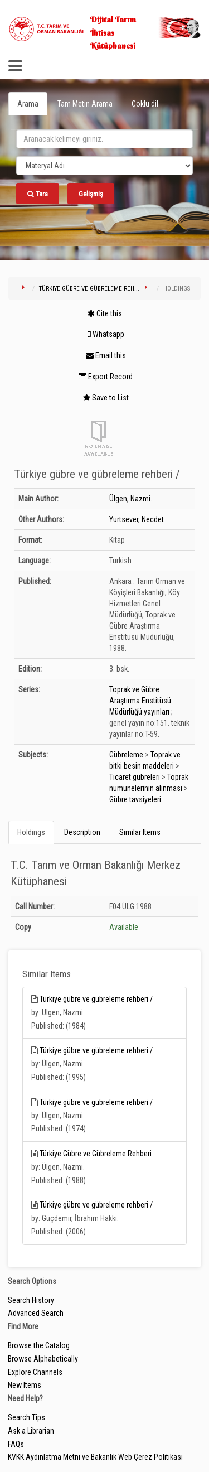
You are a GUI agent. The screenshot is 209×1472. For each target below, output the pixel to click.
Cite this (105, 313)
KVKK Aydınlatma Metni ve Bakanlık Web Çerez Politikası (95, 1456)
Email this (106, 355)
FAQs (16, 1444)
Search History (31, 1300)
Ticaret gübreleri (134, 777)
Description (82, 832)
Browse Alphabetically (43, 1358)
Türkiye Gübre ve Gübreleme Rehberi (96, 1153)
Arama (27, 103)
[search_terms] (104, 138)
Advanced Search (36, 1313)
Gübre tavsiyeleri (135, 799)
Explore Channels (35, 1372)
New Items (24, 1385)
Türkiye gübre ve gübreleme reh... (89, 288)
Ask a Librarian (31, 1430)
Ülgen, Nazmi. (130, 498)
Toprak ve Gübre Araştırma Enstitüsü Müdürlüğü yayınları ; (141, 700)
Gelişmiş (91, 194)
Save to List (106, 397)
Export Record (106, 376)
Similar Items (140, 832)
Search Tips (26, 1417)
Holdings (31, 832)
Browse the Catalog (39, 1345)
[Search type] (104, 165)
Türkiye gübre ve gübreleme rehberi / (96, 999)
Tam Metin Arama (85, 103)
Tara (37, 194)
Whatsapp (106, 334)
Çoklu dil (145, 103)
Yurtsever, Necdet (136, 519)
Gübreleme (126, 754)
